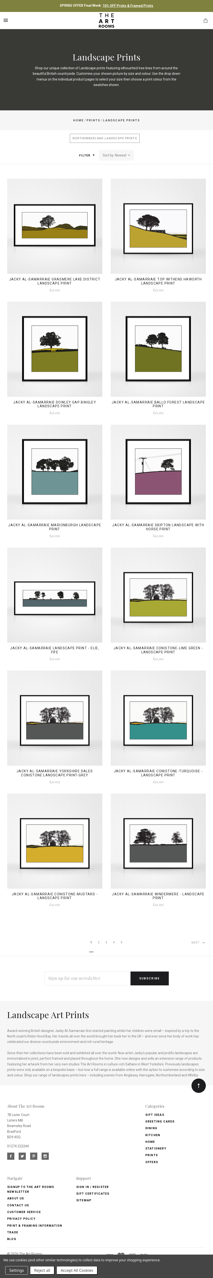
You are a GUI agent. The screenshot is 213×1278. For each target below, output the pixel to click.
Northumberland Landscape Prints (104, 138)
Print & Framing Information (34, 1225)
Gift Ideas (154, 1115)
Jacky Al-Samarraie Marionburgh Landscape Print (54, 527)
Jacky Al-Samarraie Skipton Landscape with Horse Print (158, 527)
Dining (151, 1128)
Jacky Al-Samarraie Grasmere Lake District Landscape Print (54, 281)
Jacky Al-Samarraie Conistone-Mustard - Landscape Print (55, 896)
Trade (12, 1232)
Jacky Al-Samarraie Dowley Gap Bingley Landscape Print (54, 404)
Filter (87, 155)
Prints (151, 1155)
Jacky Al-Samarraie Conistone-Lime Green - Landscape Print (158, 650)
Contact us (18, 1205)
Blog (11, 1239)
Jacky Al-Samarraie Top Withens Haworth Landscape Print (158, 281)
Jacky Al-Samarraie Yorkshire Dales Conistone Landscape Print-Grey (54, 773)
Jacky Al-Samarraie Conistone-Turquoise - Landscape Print (158, 773)
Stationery (155, 1148)
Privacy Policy (21, 1218)
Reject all (42, 1270)
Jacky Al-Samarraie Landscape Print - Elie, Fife (54, 650)
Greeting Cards (160, 1121)
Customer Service (24, 1212)
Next (198, 943)
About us (15, 1198)
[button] (94, 155)
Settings (16, 1270)
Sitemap (83, 1200)
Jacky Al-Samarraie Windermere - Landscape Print (158, 896)
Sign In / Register (92, 1187)
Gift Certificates (92, 1193)
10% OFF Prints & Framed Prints (128, 6)
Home (150, 1142)
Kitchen (152, 1135)
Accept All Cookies (77, 1270)
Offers (151, 1162)
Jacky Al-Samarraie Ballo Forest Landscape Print (158, 404)
